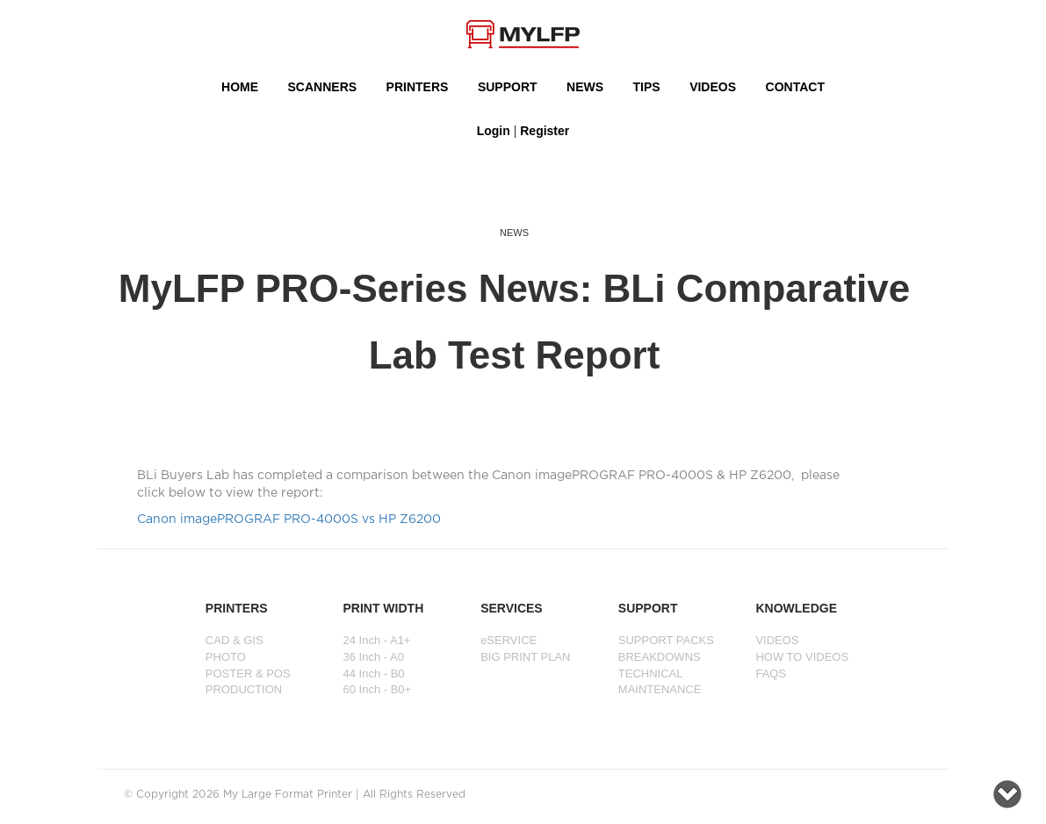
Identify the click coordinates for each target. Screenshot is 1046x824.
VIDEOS (712, 87)
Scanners (322, 87)
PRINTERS (417, 87)
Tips (646, 87)
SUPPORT (507, 87)
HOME (239, 87)
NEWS (584, 87)
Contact (795, 87)
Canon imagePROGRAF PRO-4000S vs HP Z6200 (289, 519)
